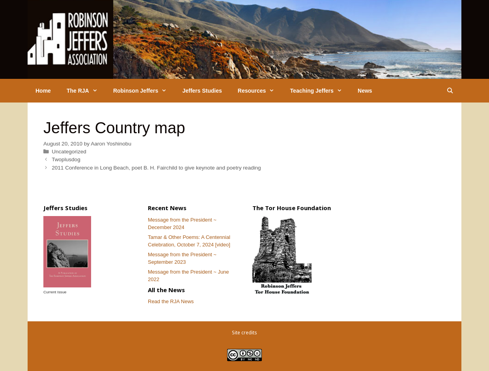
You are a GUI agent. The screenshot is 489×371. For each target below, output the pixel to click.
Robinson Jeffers (144, 91)
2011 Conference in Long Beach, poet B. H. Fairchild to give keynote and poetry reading (156, 168)
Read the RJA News (171, 301)
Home (43, 91)
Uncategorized (69, 152)
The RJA (86, 91)
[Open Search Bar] (450, 91)
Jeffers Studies (202, 91)
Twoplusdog (66, 159)
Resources (260, 91)
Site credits (244, 332)
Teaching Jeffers (320, 91)
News (365, 91)
